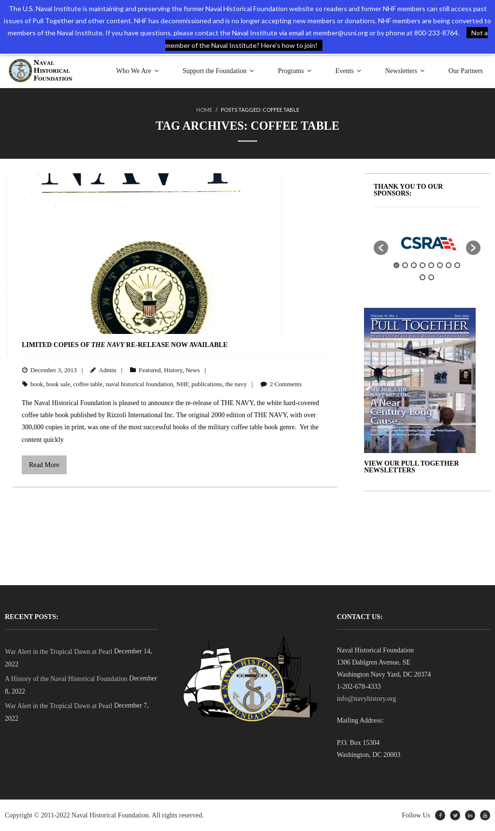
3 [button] (414, 265)
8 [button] (457, 265)
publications (206, 383)
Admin (107, 370)
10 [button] (431, 277)
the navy (236, 383)
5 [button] (431, 265)
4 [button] (422, 265)
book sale (58, 383)
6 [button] (440, 265)
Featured (149, 370)
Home (204, 109)
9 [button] (422, 277)
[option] (427, 243)
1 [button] (396, 265)
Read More (44, 464)
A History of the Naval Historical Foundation (66, 678)
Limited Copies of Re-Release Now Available (125, 344)
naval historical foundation (139, 383)
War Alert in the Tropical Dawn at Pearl (58, 651)
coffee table (87, 383)
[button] (381, 248)
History (173, 370)
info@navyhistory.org (366, 698)
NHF (182, 383)
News (193, 370)
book (36, 383)
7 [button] (448, 265)
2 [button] (405, 265)
